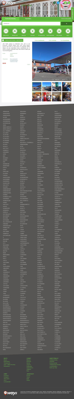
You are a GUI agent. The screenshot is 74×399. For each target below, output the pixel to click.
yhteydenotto (72, 14)
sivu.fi (5, 380)
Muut (28, 371)
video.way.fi (6, 378)
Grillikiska (29, 369)
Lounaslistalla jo (53, 366)
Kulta (28, 378)
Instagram (6, 377)
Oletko (52, 40)
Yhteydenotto (7, 363)
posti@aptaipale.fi (14, 60)
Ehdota (39, 40)
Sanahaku (52, 361)
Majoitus (29, 360)
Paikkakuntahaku (54, 360)
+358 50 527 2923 (13, 61)
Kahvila (28, 363)
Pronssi (28, 375)
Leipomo (29, 364)
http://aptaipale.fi (13, 59)
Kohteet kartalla (53, 363)
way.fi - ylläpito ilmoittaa (9, 364)
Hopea (28, 377)
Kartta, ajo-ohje (53, 367)
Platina (28, 380)
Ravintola (29, 361)
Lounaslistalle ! (7, 381)
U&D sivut (26, 5)
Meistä (5, 360)
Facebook (6, 375)
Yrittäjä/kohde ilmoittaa (55, 364)
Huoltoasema (30, 367)
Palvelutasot (7, 366)
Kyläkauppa (29, 366)
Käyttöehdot (7, 361)
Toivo (64, 40)
